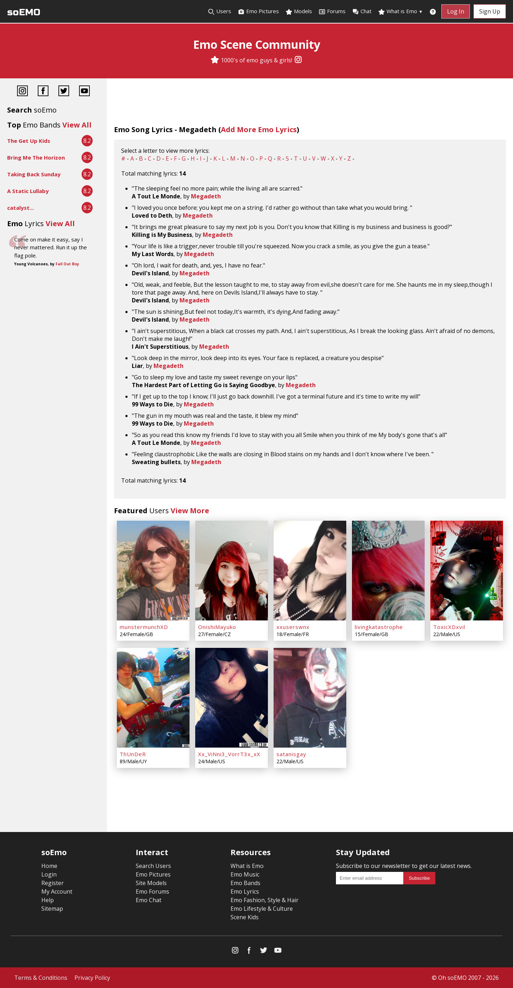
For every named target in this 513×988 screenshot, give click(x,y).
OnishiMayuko (217, 626)
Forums (332, 11)
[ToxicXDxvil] (466, 570)
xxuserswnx (293, 626)
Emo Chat (148, 900)
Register (52, 883)
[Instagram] (298, 60)
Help (47, 900)
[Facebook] (43, 91)
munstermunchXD (144, 626)
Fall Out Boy (67, 263)
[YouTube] (84, 91)
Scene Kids (244, 917)
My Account (56, 891)
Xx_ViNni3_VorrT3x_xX (229, 754)
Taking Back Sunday (34, 174)
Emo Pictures (258, 11)
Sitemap (52, 908)
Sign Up (489, 11)
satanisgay (291, 754)
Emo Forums (152, 891)
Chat (362, 11)
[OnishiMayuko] (231, 570)
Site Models (151, 883)
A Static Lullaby (28, 190)
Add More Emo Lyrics (259, 129)
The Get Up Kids (28, 140)
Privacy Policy (92, 978)
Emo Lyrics (244, 891)
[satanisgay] (310, 698)
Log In (455, 11)
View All (77, 125)
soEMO (23, 12)
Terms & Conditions (40, 978)
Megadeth (206, 196)
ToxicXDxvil (449, 626)
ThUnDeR (133, 754)
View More (190, 510)
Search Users (153, 866)
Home (49, 866)
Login (49, 874)
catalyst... (20, 207)
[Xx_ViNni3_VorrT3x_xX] (231, 698)
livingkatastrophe (379, 626)
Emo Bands (245, 883)
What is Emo (400, 11)
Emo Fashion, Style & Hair (264, 900)
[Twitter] (63, 91)
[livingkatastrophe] (388, 570)
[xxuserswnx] (310, 570)
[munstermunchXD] (153, 570)
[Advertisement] (53, 292)
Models (298, 11)
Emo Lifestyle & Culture (261, 908)
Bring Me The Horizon (36, 157)
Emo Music (244, 874)
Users (219, 11)
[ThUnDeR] (153, 698)
